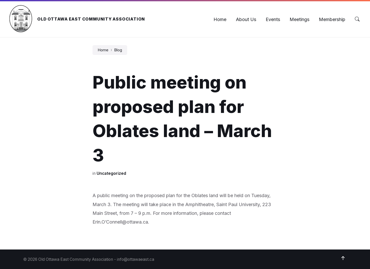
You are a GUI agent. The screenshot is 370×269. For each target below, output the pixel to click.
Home (103, 50)
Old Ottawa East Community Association (91, 19)
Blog (118, 50)
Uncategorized (111, 173)
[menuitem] (220, 19)
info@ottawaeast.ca (135, 259)
